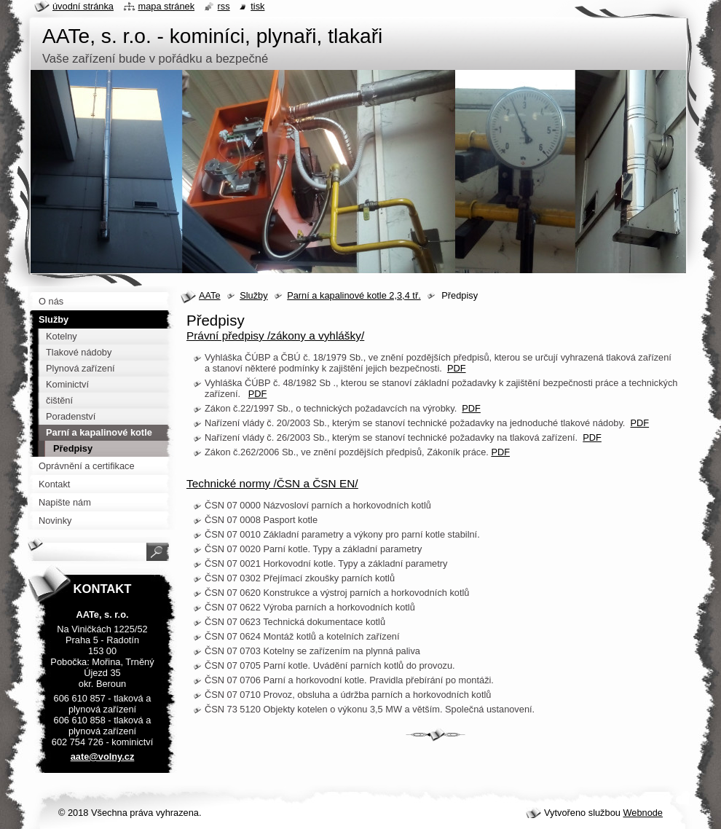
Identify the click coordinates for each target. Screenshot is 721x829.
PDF (456, 368)
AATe (210, 295)
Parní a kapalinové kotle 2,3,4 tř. (354, 295)
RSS (224, 6)
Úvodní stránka (83, 6)
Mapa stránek (166, 6)
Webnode (643, 812)
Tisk (257, 6)
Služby (253, 295)
